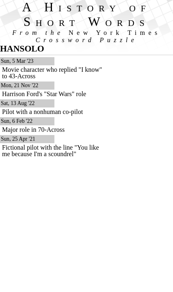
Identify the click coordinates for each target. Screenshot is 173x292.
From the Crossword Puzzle (86, 36)
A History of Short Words (86, 14)
